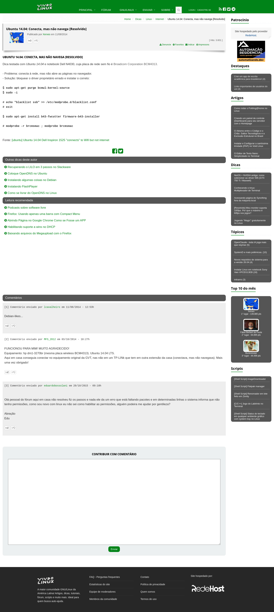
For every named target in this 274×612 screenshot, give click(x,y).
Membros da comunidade (103, 599)
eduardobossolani (55, 385)
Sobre (165, 9)
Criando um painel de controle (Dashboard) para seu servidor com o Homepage (249, 121)
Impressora (202, 44)
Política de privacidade (152, 584)
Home (127, 19)
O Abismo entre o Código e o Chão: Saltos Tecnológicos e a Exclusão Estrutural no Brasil (249, 133)
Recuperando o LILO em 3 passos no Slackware (37, 167)
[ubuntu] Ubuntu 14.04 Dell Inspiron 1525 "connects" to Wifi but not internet (60, 140)
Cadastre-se (204, 10)
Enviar (147, 9)
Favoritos (178, 44)
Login (192, 10)
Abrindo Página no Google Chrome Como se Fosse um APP (45, 220)
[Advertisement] (195, 87)
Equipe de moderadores (102, 591)
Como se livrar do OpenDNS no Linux (30, 193)
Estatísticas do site (99, 584)
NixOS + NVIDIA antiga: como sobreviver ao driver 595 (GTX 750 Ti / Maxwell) (249, 178)
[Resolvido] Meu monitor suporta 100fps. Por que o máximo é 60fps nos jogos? (250, 210)
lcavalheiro (52, 307)
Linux (149, 19)
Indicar (189, 44)
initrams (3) (240, 279)
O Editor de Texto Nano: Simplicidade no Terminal (246, 154)
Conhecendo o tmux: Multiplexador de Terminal (247, 189)
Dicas (138, 19)
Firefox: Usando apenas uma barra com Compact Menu (42, 214)
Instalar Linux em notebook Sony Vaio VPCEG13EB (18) (250, 271)
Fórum (106, 9)
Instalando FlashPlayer (20, 186)
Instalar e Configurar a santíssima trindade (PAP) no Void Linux (251, 144)
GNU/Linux (127, 9)
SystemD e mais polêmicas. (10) (250, 252)
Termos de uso (148, 599)
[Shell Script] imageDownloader (250, 379)
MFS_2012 (50, 339)
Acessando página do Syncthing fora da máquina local (250, 199)
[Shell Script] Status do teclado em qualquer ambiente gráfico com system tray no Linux (249, 416)
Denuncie (165, 44)
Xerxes (47, 34)
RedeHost (250, 35)
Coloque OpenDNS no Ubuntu (25, 173)
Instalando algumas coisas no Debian (30, 180)
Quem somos (147, 591)
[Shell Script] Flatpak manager (249, 386)
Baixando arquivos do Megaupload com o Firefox (37, 233)
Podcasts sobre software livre (25, 207)
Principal (86, 9)
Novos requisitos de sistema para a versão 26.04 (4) (251, 261)
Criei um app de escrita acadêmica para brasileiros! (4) (249, 77)
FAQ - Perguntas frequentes (104, 577)
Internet (160, 19)
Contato (144, 577)
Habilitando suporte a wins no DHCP (29, 227)
